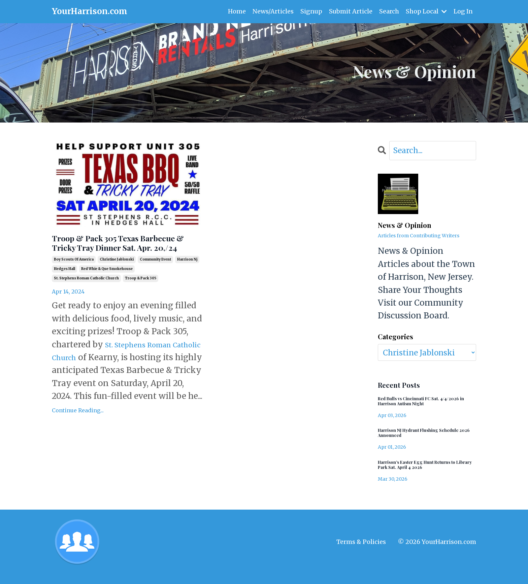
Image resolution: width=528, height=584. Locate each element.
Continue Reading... (78, 441)
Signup (310, 11)
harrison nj (187, 277)
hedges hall (64, 286)
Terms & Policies (361, 551)
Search (389, 11)
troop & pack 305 (140, 296)
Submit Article (350, 11)
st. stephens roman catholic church (86, 296)
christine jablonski (117, 277)
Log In (463, 11)
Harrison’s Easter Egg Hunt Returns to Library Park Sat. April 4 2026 (424, 472)
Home (236, 11)
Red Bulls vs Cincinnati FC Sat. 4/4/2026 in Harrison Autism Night (422, 403)
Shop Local (426, 11)
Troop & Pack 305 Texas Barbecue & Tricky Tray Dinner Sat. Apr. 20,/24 (125, 252)
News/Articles (272, 11)
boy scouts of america (74, 277)
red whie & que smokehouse (107, 286)
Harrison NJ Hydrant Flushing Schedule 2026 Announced (417, 437)
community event (155, 277)
